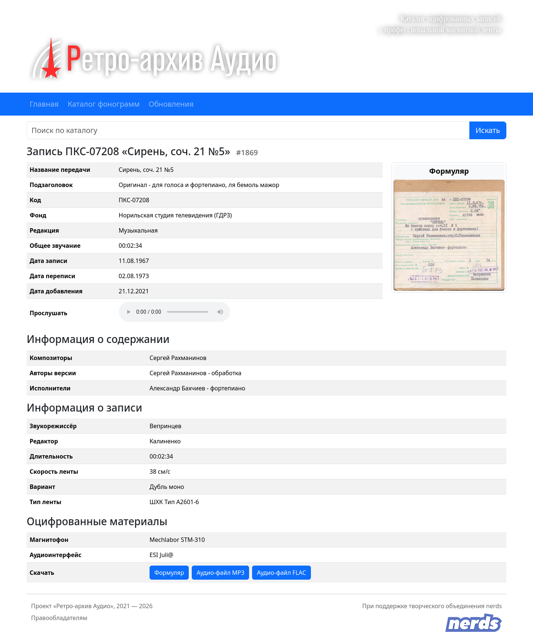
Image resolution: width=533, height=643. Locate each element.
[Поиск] (248, 130)
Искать (488, 130)
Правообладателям (59, 618)
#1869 (247, 152)
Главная (44, 104)
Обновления (171, 104)
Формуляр (169, 573)
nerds (494, 606)
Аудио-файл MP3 (220, 573)
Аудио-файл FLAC (281, 573)
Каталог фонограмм (104, 104)
